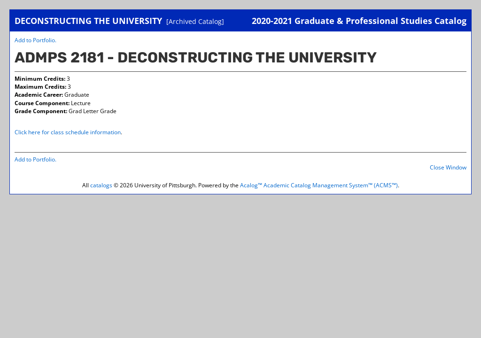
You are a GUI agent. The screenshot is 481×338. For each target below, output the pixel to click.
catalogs (101, 185)
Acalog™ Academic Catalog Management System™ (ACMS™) (319, 185)
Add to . (35, 40)
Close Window (448, 167)
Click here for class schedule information (68, 132)
